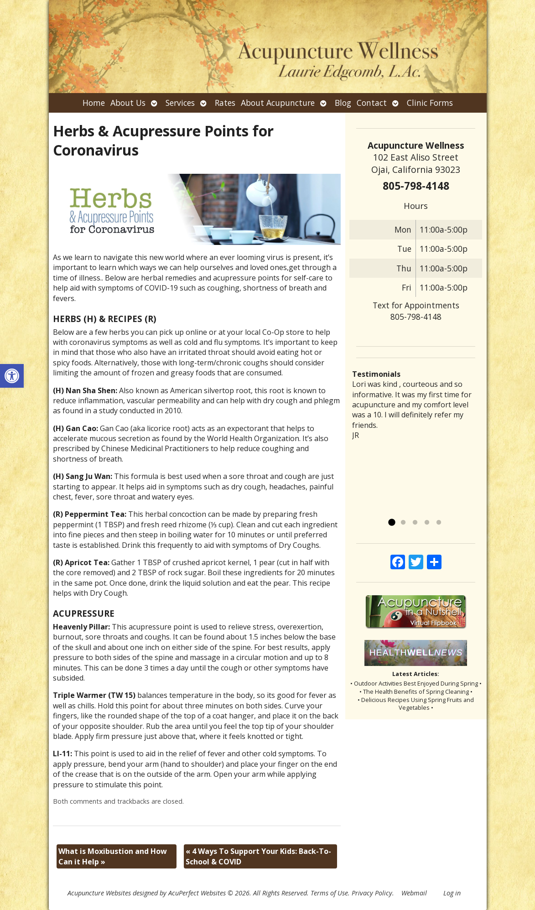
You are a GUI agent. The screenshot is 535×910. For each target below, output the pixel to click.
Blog (343, 102)
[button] (12, 376)
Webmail (414, 893)
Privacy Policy (372, 893)
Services (180, 102)
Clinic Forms (430, 102)
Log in (452, 893)
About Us (127, 102)
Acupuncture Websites (99, 893)
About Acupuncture (278, 102)
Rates (225, 102)
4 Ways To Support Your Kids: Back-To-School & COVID (258, 856)
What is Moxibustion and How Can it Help (112, 856)
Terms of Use (329, 893)
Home (94, 102)
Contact (372, 102)
